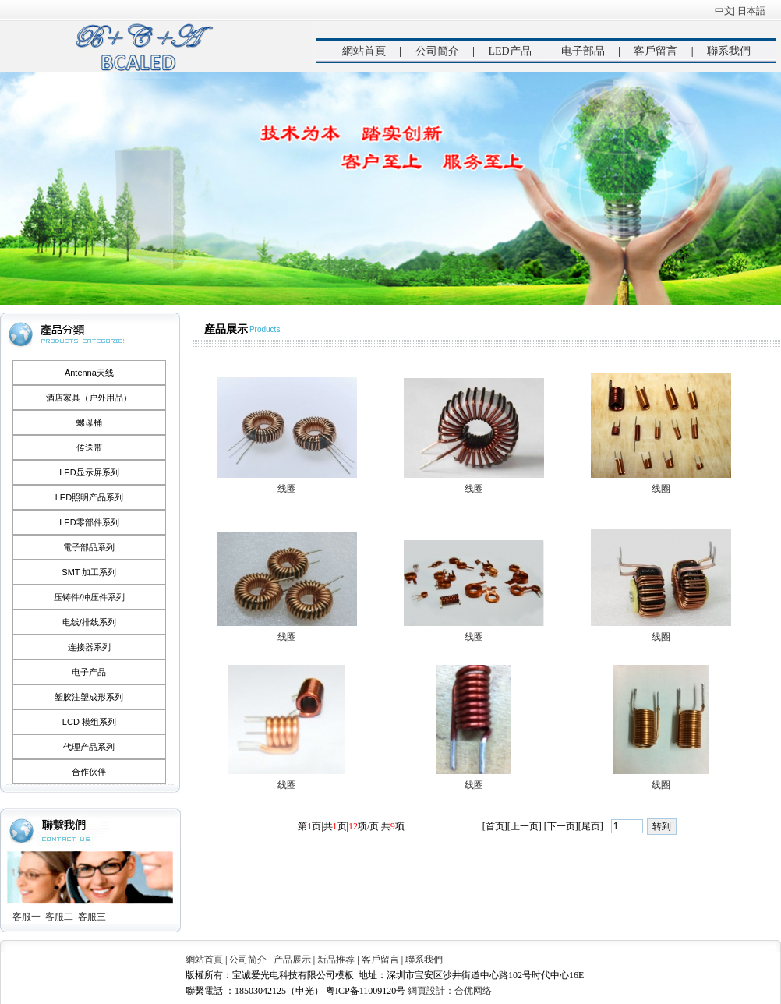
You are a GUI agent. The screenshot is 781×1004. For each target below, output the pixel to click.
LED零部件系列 (88, 522)
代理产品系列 (89, 746)
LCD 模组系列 (89, 721)
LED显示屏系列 (88, 472)
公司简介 (248, 959)
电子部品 (583, 51)
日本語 (751, 10)
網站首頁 (364, 51)
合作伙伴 (89, 771)
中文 (724, 10)
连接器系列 (89, 647)
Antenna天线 (89, 372)
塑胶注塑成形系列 (89, 697)
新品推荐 (336, 959)
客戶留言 (655, 51)
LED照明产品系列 (89, 497)
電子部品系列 (89, 547)
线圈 (286, 488)
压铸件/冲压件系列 (89, 597)
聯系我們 (729, 51)
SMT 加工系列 (89, 572)
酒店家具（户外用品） (89, 397)
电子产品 (89, 672)
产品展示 (292, 959)
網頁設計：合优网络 (450, 990)
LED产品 (509, 51)
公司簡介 (437, 51)
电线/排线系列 (89, 622)
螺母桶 (89, 422)
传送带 (89, 447)
